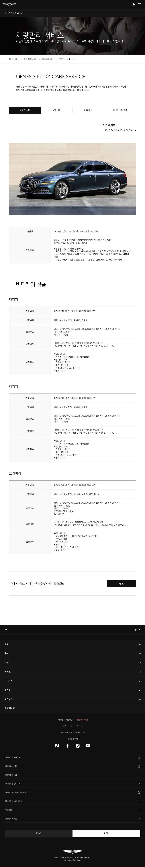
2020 (61, 59)
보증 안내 (78, 726)
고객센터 (9, 699)
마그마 (8, 690)
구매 (7, 653)
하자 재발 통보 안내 (72, 739)
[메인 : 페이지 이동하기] (9, 4)
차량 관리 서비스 (31, 59)
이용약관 (69, 720)
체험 (7, 662)
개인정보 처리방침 (82, 720)
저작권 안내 (67, 726)
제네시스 (9, 681)
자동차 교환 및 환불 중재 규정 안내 (72, 732)
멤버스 (17, 59)
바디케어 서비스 (48, 59)
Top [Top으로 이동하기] (135, 630)
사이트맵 (60, 720)
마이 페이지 (134, 4)
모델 (7, 644)
